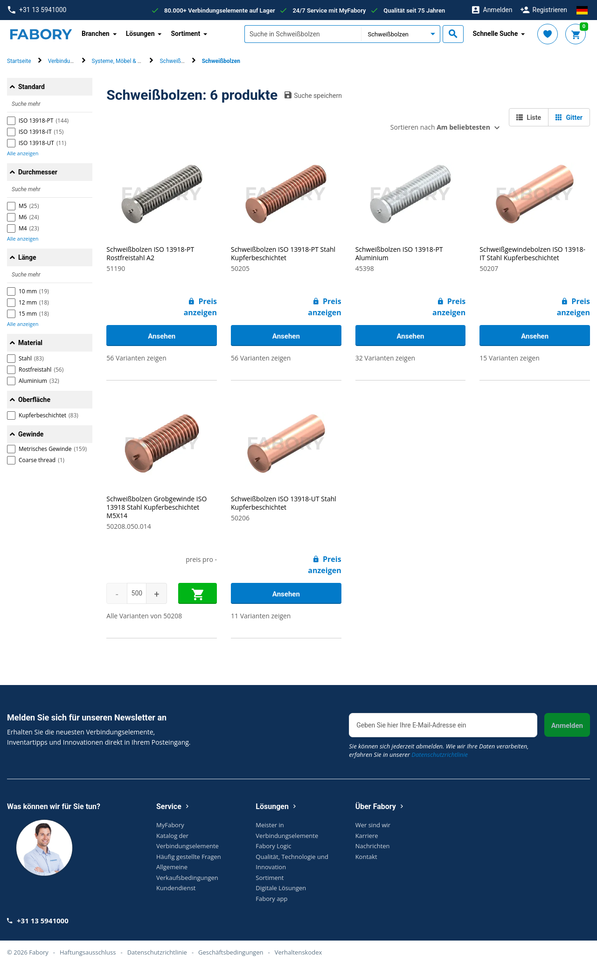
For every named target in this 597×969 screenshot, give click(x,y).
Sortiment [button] (185, 33)
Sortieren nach (440, 127)
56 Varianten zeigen (136, 357)
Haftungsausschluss (88, 952)
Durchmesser (37, 172)
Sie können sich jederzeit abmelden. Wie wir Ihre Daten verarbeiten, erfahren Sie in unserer (438, 750)
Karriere (366, 835)
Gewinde (30, 434)
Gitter (569, 117)
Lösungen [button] (140, 33)
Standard (31, 86)
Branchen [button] (96, 33)
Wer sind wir (372, 825)
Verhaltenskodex (298, 952)
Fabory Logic (273, 846)
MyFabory (170, 825)
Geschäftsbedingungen (230, 952)
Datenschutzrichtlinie (439, 754)
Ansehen (161, 336)
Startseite (19, 61)
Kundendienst (175, 888)
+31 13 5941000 (37, 10)
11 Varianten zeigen (261, 615)
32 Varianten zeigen (385, 357)
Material (30, 342)
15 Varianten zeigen (509, 357)
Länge (27, 257)
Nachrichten (372, 846)
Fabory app (271, 898)
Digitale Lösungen (281, 888)
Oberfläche (34, 399)
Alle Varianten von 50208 (144, 615)
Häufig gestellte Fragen (188, 856)
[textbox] (302, 34)
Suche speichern (313, 95)
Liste (528, 117)
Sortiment (270, 877)
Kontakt (366, 856)
